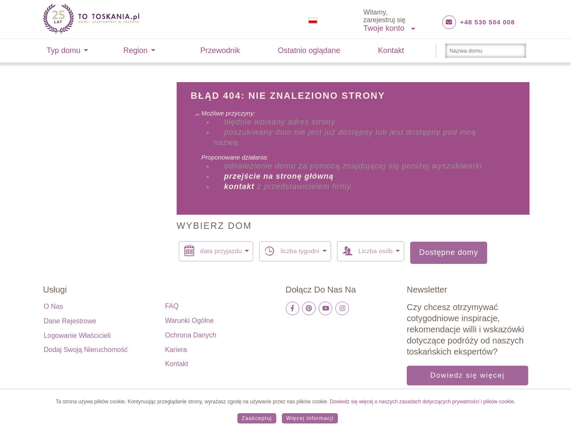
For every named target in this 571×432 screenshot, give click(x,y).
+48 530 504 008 (487, 22)
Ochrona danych (190, 335)
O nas (53, 306)
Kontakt (391, 50)
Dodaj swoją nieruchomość (86, 349)
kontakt (239, 186)
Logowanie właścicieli (77, 335)
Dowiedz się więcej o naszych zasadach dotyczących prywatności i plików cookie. (421, 402)
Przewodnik (220, 50)
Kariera (176, 349)
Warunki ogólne (189, 320)
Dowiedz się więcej (467, 375)
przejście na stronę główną (279, 176)
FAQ (172, 306)
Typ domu (63, 50)
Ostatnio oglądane (309, 50)
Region (135, 50)
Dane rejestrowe (70, 321)
